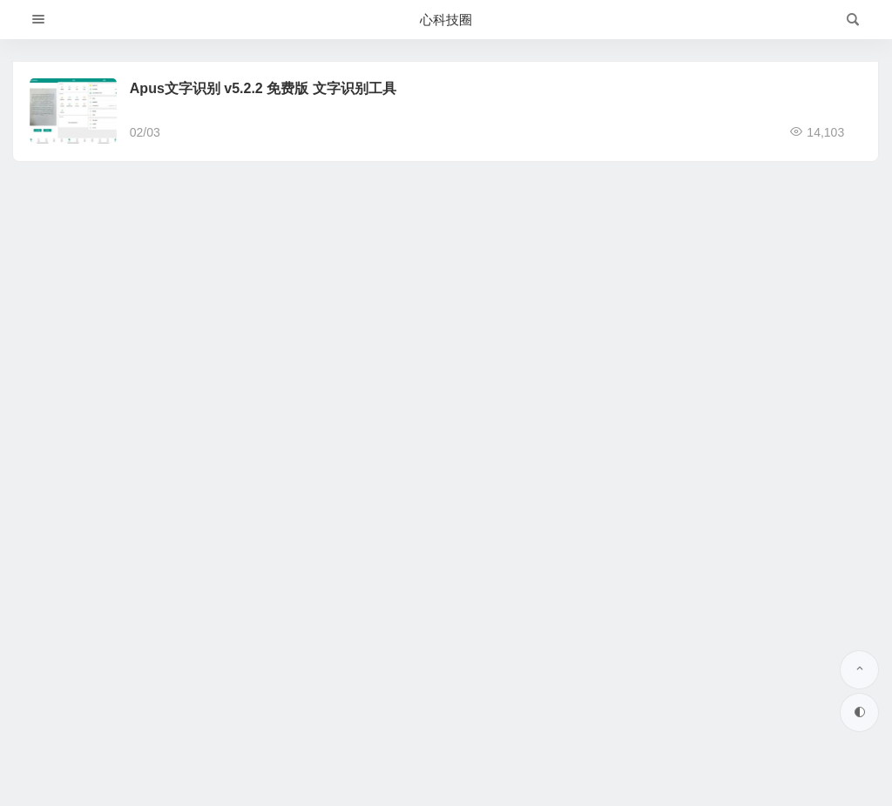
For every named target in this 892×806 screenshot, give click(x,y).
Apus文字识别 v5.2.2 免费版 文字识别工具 (263, 88)
